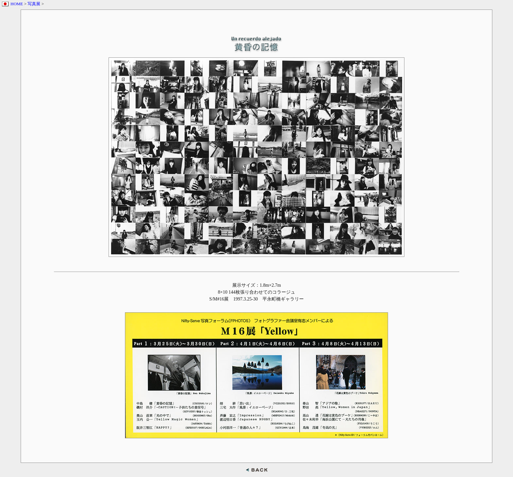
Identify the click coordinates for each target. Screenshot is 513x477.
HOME (16, 3)
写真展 (34, 3)
